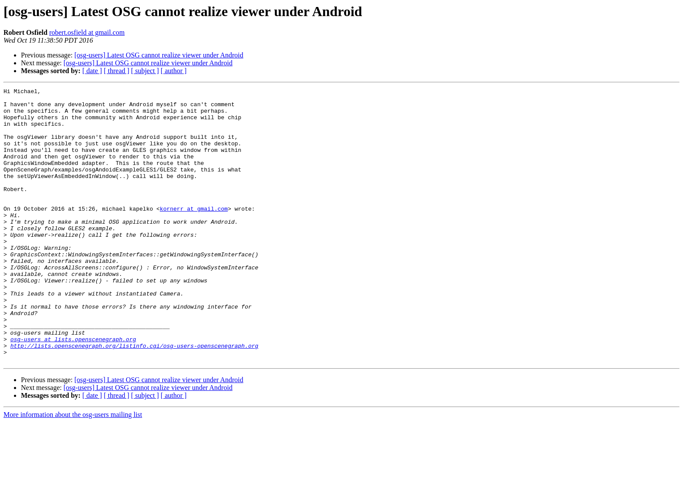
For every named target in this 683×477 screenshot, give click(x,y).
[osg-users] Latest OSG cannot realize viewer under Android (158, 55)
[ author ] (174, 70)
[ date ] (92, 70)
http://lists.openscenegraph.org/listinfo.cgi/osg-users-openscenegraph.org (134, 398)
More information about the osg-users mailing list (72, 469)
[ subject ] (145, 70)
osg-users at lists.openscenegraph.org (73, 390)
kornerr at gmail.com (194, 233)
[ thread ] (116, 70)
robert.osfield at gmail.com (87, 32)
